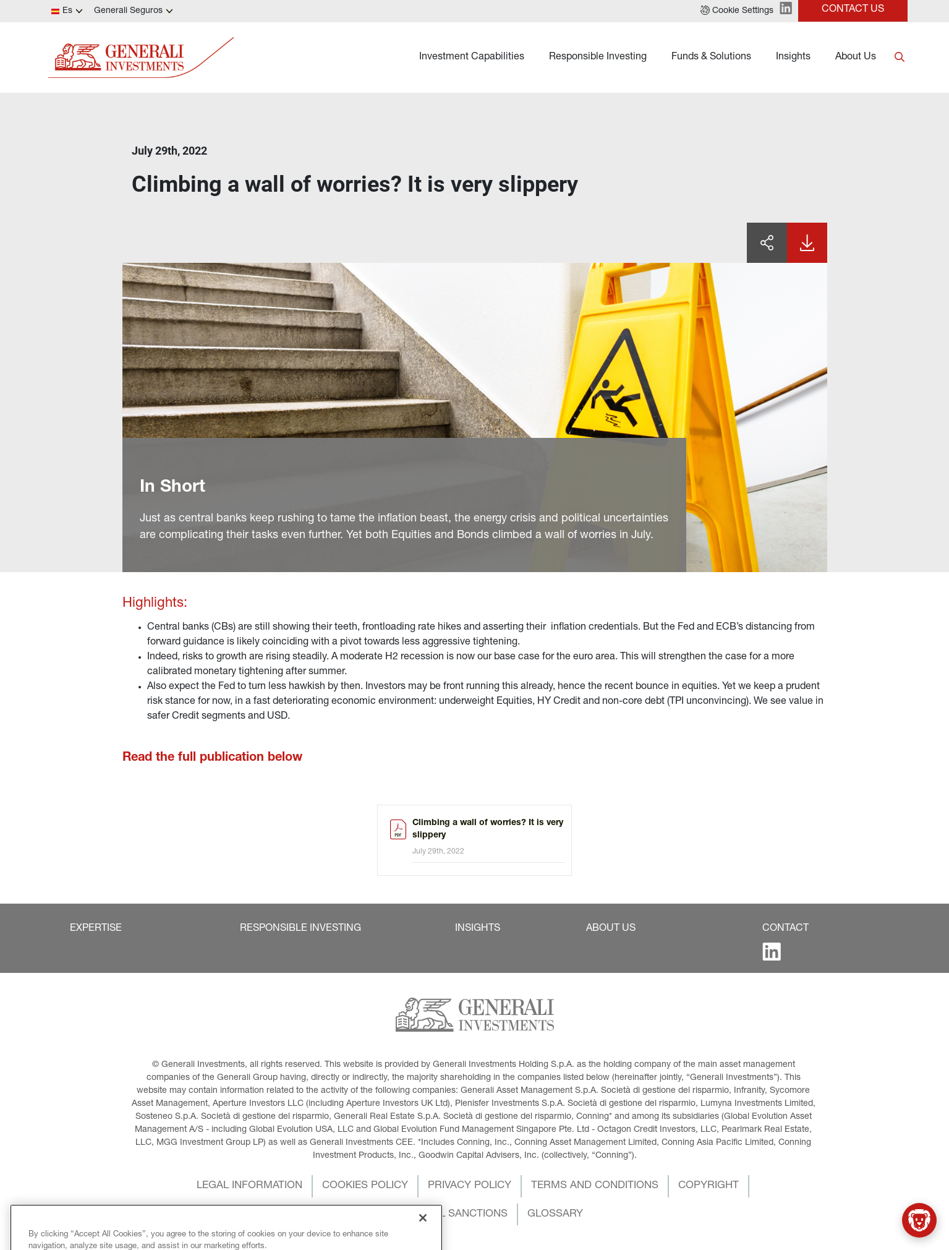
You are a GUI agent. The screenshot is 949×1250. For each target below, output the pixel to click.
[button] (737, 11)
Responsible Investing (598, 57)
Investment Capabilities (471, 57)
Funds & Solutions (711, 57)
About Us (855, 57)
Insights (793, 57)
